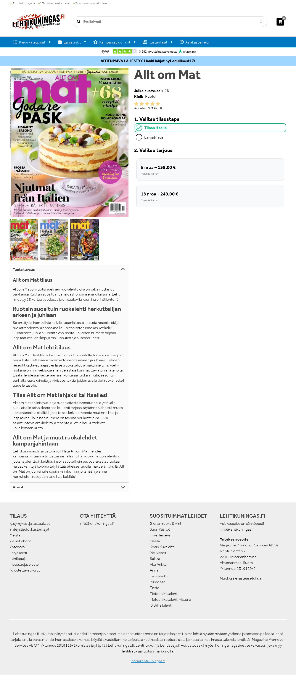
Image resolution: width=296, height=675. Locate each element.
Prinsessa (157, 582)
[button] (69, 142)
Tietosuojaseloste (24, 564)
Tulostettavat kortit (25, 570)
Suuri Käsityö (160, 529)
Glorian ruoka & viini (165, 523)
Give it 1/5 (136, 104)
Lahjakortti (18, 552)
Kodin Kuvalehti (162, 546)
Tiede (154, 587)
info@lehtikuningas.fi (97, 523)
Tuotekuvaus (24, 269)
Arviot (18, 487)
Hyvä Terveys (160, 535)
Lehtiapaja (18, 558)
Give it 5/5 (158, 104)
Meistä (15, 535)
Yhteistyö (17, 546)
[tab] (210, 127)
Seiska (155, 558)
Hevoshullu (159, 576)
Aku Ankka (158, 564)
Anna (154, 570)
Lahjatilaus (154, 137)
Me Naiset (158, 552)
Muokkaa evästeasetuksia (240, 578)
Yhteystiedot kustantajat (29, 529)
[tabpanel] (210, 176)
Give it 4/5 (152, 104)
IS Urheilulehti (161, 605)
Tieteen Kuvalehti (164, 593)
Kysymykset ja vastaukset (30, 523)
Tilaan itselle (155, 127)
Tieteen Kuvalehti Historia (170, 599)
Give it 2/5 (142, 104)
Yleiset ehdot (20, 541)
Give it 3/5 (147, 104)
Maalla (155, 541)
